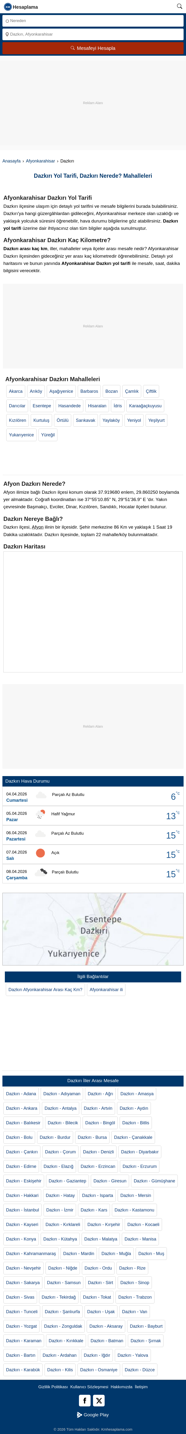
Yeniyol (134, 420)
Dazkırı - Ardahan (60, 1355)
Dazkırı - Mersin (135, 1195)
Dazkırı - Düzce (140, 1369)
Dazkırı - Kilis (60, 1369)
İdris (118, 405)
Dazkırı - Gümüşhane (154, 1181)
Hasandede (69, 405)
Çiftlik (151, 391)
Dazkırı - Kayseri (22, 1224)
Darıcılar (17, 405)
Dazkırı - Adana (21, 1093)
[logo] (21, 6)
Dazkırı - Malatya (100, 1239)
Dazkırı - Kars (94, 1210)
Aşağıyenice (61, 391)
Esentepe (42, 405)
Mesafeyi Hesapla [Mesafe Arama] (93, 48)
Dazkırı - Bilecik (63, 1122)
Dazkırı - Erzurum (140, 1166)
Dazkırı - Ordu (98, 1268)
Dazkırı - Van (134, 1311)
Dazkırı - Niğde (62, 1268)
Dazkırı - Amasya (137, 1093)
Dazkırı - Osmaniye (98, 1369)
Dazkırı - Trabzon (135, 1297)
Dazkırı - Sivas (20, 1297)
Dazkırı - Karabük (23, 1369)
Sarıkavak (85, 420)
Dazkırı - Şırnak (146, 1340)
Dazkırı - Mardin (78, 1253)
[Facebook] (85, 1400)
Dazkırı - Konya (21, 1239)
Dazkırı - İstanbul (22, 1210)
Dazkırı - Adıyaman (61, 1093)
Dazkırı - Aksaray (106, 1326)
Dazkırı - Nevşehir (23, 1268)
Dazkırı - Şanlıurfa (62, 1311)
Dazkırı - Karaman (23, 1340)
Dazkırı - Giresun (109, 1181)
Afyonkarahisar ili (106, 989)
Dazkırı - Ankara (21, 1108)
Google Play (93, 1415)
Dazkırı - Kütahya (60, 1239)
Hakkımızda (121, 1387)
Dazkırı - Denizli (98, 1151)
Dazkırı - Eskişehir (23, 1181)
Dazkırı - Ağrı (100, 1093)
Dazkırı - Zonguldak (63, 1326)
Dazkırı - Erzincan (98, 1166)
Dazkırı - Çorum (60, 1151)
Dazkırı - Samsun (64, 1282)
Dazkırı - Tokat (97, 1297)
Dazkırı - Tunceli (22, 1311)
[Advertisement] (93, 94)
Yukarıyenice (21, 434)
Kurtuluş (41, 420)
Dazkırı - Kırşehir (103, 1224)
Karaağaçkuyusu (145, 405)
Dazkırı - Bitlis (135, 1122)
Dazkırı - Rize (132, 1268)
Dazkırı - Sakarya (23, 1282)
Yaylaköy (111, 420)
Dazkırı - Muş (151, 1253)
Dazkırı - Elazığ (58, 1166)
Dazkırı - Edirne (21, 1166)
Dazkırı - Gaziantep (67, 1181)
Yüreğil (48, 434)
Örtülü (63, 420)
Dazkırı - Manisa (140, 1239)
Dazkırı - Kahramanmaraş (31, 1253)
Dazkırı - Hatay (60, 1195)
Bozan (111, 391)
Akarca (16, 391)
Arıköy (36, 391)
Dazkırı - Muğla (116, 1253)
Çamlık (132, 391)
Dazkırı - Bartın (20, 1355)
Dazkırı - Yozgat (21, 1326)
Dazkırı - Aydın (134, 1108)
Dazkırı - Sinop (134, 1282)
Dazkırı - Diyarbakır (140, 1151)
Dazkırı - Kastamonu (134, 1210)
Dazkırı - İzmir (59, 1210)
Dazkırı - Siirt (100, 1282)
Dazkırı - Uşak (101, 1311)
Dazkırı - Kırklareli (63, 1224)
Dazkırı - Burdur (55, 1137)
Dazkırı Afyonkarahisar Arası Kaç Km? (45, 989)
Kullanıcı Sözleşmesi (89, 1387)
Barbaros (89, 391)
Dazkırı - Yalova (132, 1355)
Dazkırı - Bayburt (146, 1326)
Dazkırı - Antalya (61, 1108)
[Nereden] (93, 21)
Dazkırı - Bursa (92, 1137)
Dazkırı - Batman (107, 1340)
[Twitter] (99, 1400)
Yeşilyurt (156, 420)
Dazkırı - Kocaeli (143, 1224)
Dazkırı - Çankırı (22, 1151)
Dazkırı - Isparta (97, 1195)
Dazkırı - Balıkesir (23, 1122)
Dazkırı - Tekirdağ (59, 1297)
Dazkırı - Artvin (98, 1108)
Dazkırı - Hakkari (22, 1195)
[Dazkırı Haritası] (93, 611)
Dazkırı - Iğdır (97, 1355)
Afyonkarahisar (40, 161)
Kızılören (17, 420)
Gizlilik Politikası (53, 1387)
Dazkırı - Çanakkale (133, 1137)
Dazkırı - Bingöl (100, 1122)
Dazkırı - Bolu (19, 1137)
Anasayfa (11, 161)
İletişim (141, 1387)
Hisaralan (97, 405)
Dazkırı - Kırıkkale (66, 1340)
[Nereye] (93, 34)
